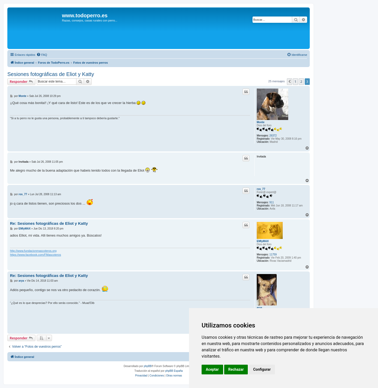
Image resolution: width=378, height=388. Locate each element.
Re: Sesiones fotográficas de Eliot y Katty (49, 223)
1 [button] (295, 81)
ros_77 (261, 189)
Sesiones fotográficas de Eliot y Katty (50, 74)
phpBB (148, 366)
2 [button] (301, 81)
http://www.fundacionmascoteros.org (33, 250)
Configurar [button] (262, 369)
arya (259, 307)
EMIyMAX (263, 241)
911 (271, 202)
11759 (273, 254)
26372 (273, 135)
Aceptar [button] (212, 369)
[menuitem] (41, 55)
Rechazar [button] (236, 369)
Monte (260, 122)
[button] (289, 81)
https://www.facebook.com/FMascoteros (35, 254)
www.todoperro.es (85, 15)
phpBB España (174, 370)
